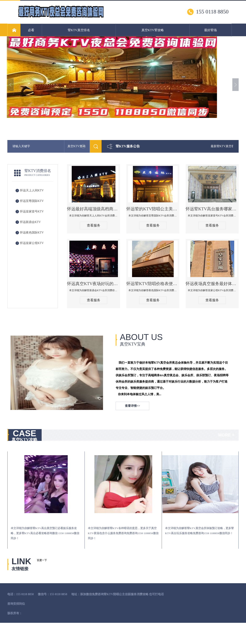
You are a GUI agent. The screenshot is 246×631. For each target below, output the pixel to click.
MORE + (226, 435)
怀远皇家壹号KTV (32, 211)
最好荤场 (210, 30)
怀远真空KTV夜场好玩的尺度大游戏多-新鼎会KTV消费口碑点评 (93, 283)
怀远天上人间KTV (32, 190)
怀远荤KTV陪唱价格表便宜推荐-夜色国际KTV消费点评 (152, 283)
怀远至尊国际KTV (32, 201)
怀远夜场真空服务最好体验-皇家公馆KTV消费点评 (212, 283)
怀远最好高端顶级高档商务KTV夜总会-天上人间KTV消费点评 (93, 209)
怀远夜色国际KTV (32, 232)
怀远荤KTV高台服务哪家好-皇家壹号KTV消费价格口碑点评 (212, 209)
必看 (31, 30)
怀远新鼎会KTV (30, 222)
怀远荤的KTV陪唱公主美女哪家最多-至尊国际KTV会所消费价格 (152, 209)
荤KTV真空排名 (79, 30)
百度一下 (42, 560)
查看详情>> (132, 405)
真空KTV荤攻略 (153, 30)
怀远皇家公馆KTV (32, 243)
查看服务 (93, 225)
